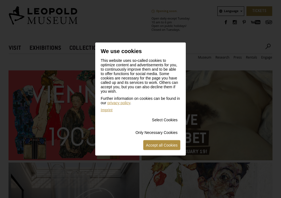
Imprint (107, 110)
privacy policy (118, 103)
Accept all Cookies (162, 145)
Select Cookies (165, 120)
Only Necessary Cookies (157, 132)
